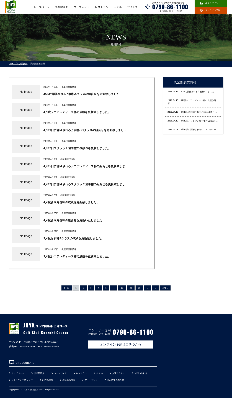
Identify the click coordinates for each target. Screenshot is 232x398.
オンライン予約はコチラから (121, 344)
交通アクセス (117, 373)
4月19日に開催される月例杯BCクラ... (192, 112)
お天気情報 (46, 380)
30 (139, 288)
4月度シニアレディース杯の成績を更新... (191, 102)
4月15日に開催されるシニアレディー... (192, 129)
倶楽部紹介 (61, 7)
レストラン (101, 7)
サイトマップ (89, 380)
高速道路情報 (67, 380)
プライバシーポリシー (21, 380)
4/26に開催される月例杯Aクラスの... (191, 91)
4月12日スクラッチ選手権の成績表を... (192, 121)
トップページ (41, 7)
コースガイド (82, 7)
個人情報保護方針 (114, 380)
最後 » (165, 288)
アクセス (132, 7)
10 (122, 288)
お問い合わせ (139, 373)
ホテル (118, 7)
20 (131, 288)
